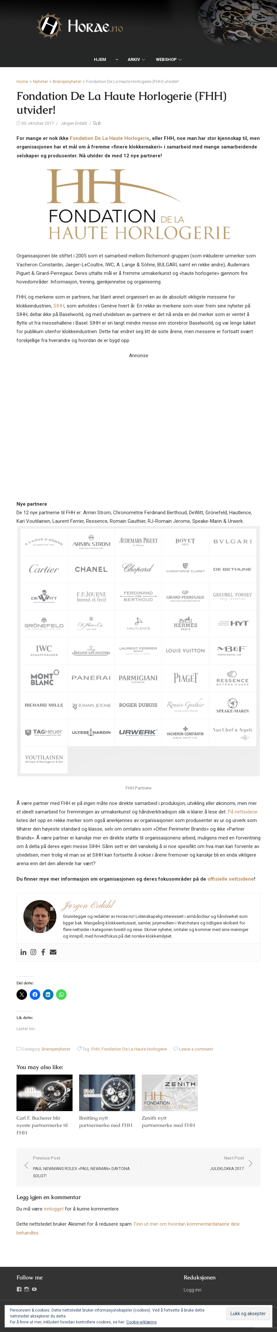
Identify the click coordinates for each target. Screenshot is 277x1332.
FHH (95, 1049)
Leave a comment (196, 1049)
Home (22, 81)
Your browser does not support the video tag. (138, 421)
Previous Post (82, 1168)
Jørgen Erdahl (74, 123)
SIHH (58, 306)
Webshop (166, 59)
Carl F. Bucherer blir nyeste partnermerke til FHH (42, 1125)
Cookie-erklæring (141, 1322)
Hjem (100, 59)
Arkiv (134, 59)
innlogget (54, 1209)
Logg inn (192, 1289)
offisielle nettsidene (230, 879)
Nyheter (40, 81)
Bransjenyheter (67, 81)
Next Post (227, 1164)
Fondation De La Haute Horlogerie (109, 138)
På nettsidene (243, 812)
